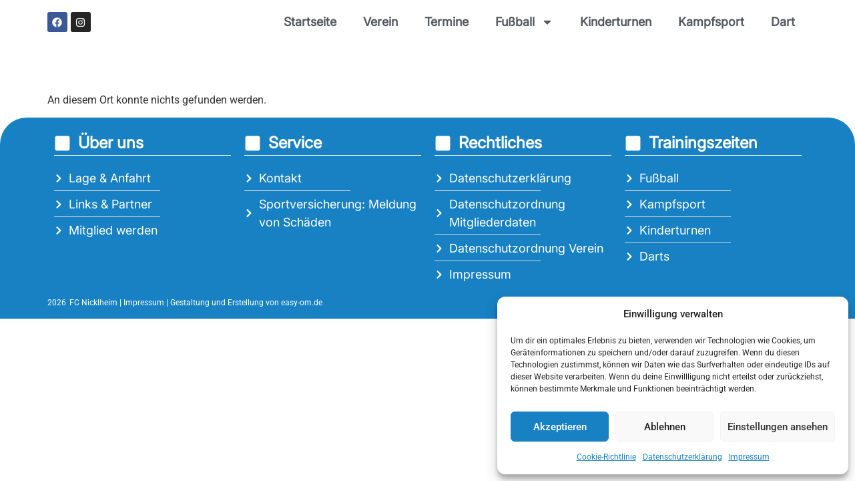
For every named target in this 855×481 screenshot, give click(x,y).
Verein (380, 22)
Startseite (310, 22)
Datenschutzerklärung (682, 457)
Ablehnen (664, 427)
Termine (446, 22)
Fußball (524, 22)
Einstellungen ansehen (778, 427)
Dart (783, 22)
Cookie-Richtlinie (606, 457)
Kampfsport (711, 22)
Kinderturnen (615, 22)
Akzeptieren (560, 427)
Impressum (749, 457)
